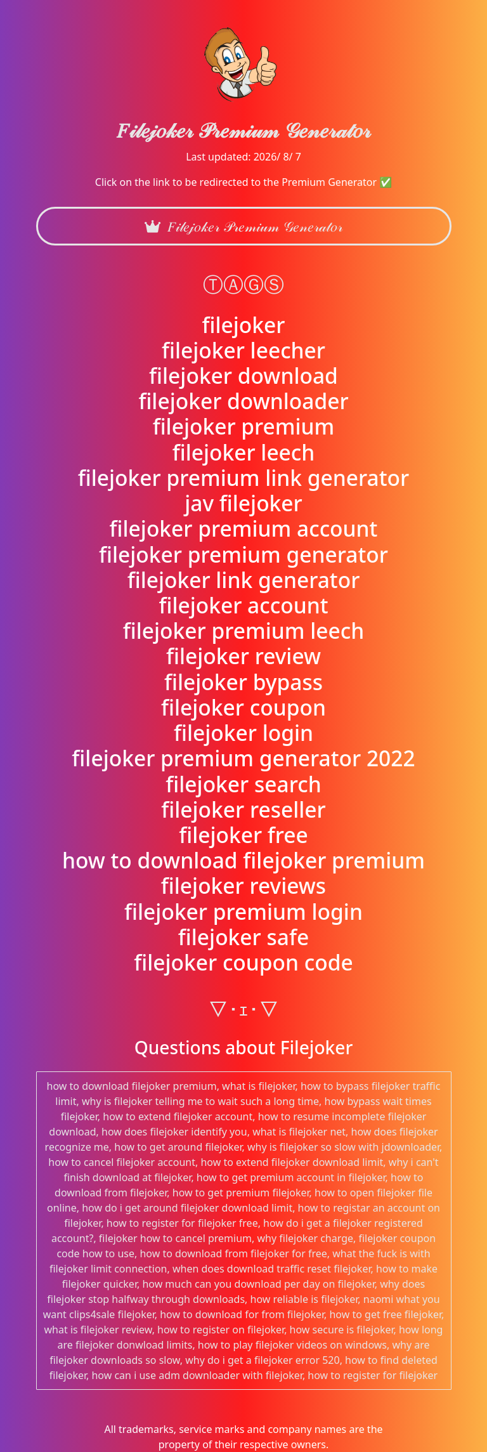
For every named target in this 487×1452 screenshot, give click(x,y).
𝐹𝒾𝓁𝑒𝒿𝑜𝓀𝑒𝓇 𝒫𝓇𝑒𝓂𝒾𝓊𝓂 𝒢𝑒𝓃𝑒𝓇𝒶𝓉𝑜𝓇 (243, 226)
